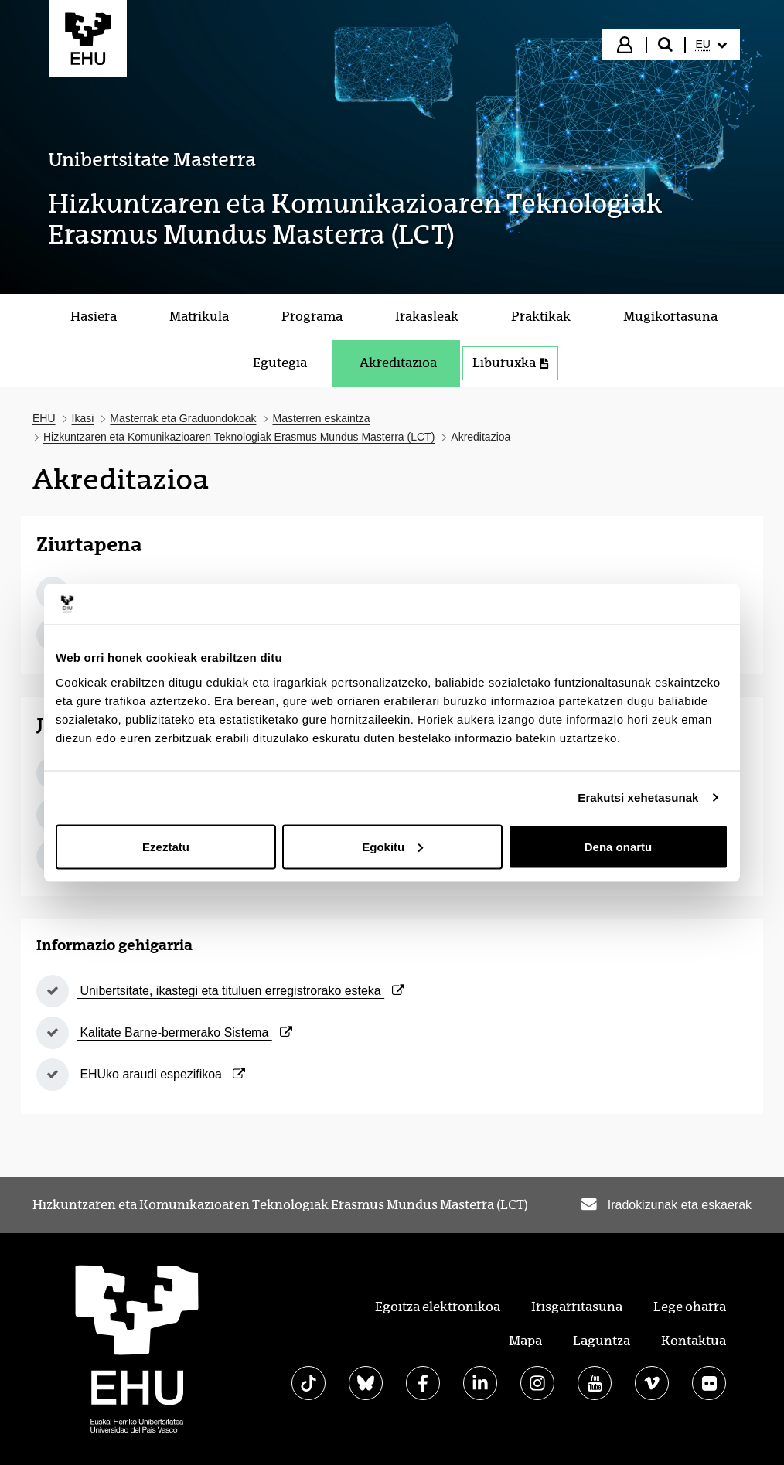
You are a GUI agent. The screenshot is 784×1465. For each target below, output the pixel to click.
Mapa (525, 1341)
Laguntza (601, 1341)
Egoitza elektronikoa (437, 1307)
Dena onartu (619, 846)
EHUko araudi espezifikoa (161, 1074)
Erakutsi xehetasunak (638, 797)
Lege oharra (689, 1307)
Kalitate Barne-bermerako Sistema (184, 1032)
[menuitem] (711, 44)
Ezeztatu (165, 846)
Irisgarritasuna (576, 1307)
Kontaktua (693, 1341)
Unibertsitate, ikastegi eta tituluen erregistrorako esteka (240, 990)
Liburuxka (510, 363)
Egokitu (392, 846)
